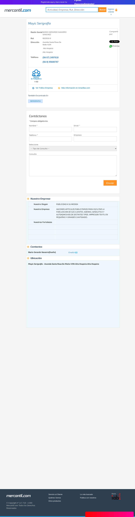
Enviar (110, 182)
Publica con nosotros (88, 498)
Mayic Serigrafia (39, 23)
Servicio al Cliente (55, 494)
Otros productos (54, 501)
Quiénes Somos (54, 498)
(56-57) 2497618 (50, 57)
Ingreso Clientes (111, 11)
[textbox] (76, 9)
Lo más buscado (86, 494)
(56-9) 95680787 (50, 62)
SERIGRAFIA (35, 101)
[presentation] (49, 184)
